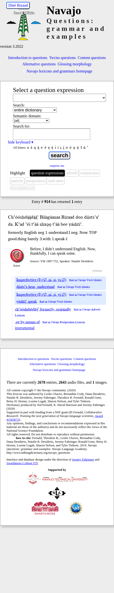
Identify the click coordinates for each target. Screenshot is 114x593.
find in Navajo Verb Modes (85, 280)
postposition (35, 181)
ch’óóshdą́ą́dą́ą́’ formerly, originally (43, 309)
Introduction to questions (27, 58)
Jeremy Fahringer (83, 459)
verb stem (55, 181)
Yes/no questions (62, 58)
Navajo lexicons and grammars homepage (57, 71)
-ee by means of (27, 322)
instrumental (24, 328)
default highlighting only (22, 188)
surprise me (57, 165)
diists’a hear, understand (35, 287)
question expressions (47, 173)
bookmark (97, 270)
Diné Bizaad (18, 5)
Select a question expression (48, 90)
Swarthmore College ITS (22, 463)
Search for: (21, 126)
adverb (72, 173)
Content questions (92, 58)
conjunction (89, 173)
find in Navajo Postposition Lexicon (64, 322)
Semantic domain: (27, 116)
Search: (19, 105)
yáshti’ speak (26, 301)
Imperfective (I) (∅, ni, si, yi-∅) (41, 280)
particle (17, 181)
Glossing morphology (75, 64)
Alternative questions (39, 64)
